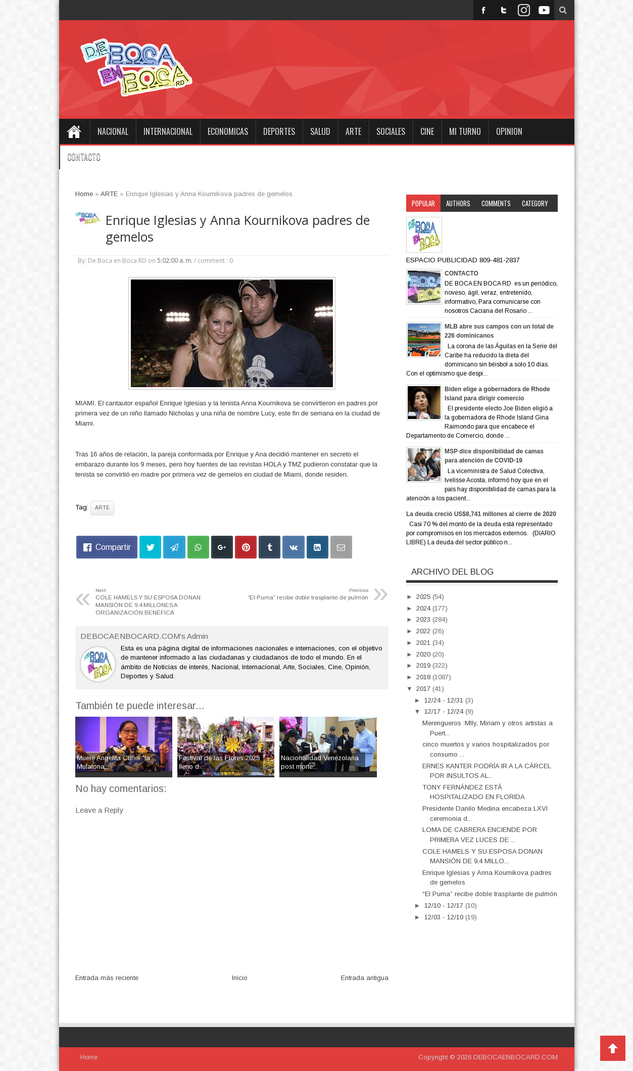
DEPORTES (279, 131)
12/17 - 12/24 (444, 711)
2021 (424, 642)
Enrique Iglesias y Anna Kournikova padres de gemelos (238, 228)
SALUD (320, 131)
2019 (424, 665)
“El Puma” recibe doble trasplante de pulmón (489, 894)
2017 (424, 688)
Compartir (113, 547)
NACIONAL (113, 131)
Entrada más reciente (106, 978)
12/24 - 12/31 (444, 700)
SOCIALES (390, 131)
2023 (424, 619)
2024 (424, 608)
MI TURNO (465, 131)
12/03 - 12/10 (444, 917)
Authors (458, 203)
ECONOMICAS (228, 131)
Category (535, 203)
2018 (424, 677)
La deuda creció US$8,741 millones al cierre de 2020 (481, 514)
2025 (424, 596)
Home (74, 131)
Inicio (240, 978)
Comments (496, 203)
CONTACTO (84, 157)
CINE (427, 131)
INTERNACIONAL (167, 131)
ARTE (353, 131)
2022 (424, 631)
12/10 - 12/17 (444, 905)
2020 (424, 654)
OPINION (509, 131)
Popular (423, 203)
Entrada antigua (364, 978)
